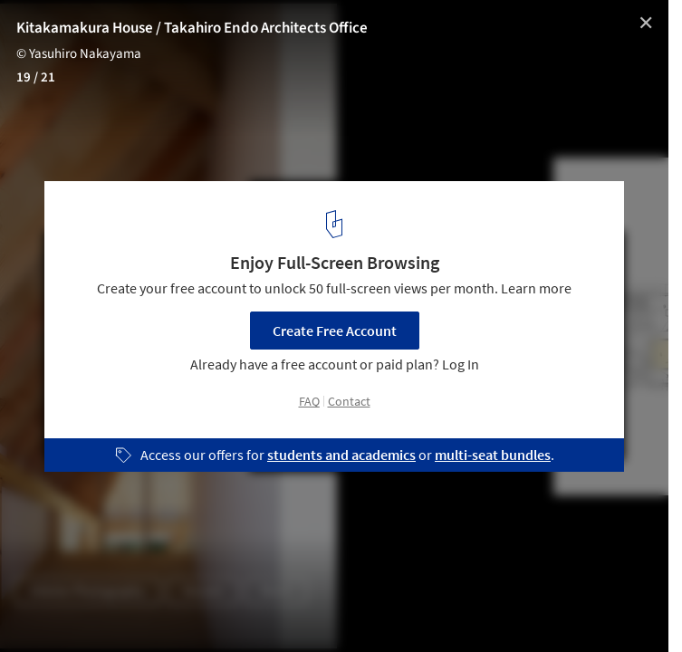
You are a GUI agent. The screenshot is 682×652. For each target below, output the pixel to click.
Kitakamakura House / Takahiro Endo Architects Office (192, 28)
